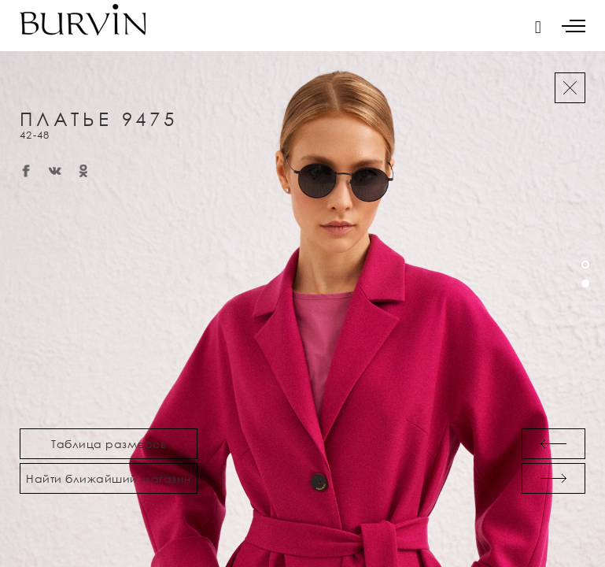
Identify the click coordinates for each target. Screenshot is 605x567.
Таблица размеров (108, 443)
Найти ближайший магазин (108, 478)
